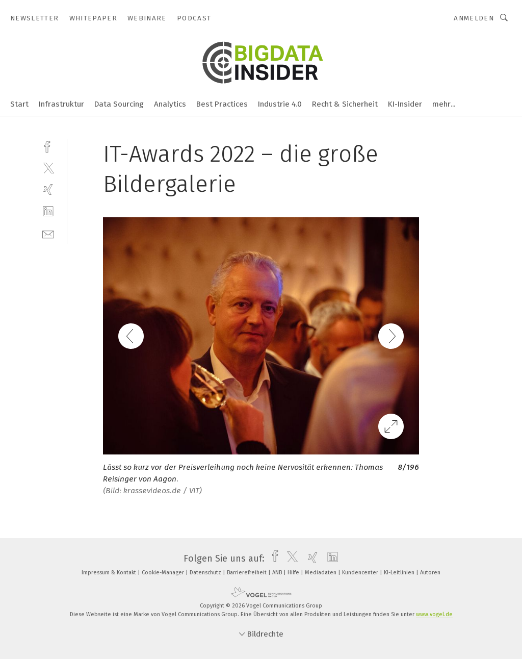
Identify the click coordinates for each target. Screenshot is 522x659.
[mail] (48, 233)
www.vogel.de (434, 614)
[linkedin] (48, 211)
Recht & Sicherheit (345, 104)
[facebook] (48, 145)
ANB (277, 572)
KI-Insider (405, 104)
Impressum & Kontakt (110, 572)
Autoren (430, 572)
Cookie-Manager (164, 572)
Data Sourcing (119, 104)
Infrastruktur (61, 104)
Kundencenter (361, 572)
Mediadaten (321, 572)
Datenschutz (206, 572)
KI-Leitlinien (400, 572)
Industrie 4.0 (280, 104)
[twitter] (48, 167)
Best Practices (222, 104)
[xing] (48, 189)
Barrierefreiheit (247, 572)
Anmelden (474, 18)
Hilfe (294, 572)
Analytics (170, 104)
